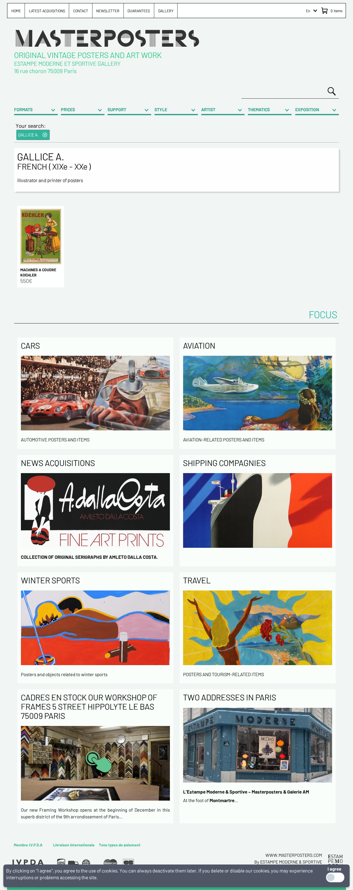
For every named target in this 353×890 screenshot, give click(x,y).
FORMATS (23, 109)
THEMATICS (259, 109)
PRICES (68, 109)
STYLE (161, 109)
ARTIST (208, 109)
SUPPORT (117, 109)
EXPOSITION (307, 109)
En (308, 10)
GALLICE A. (28, 134)
